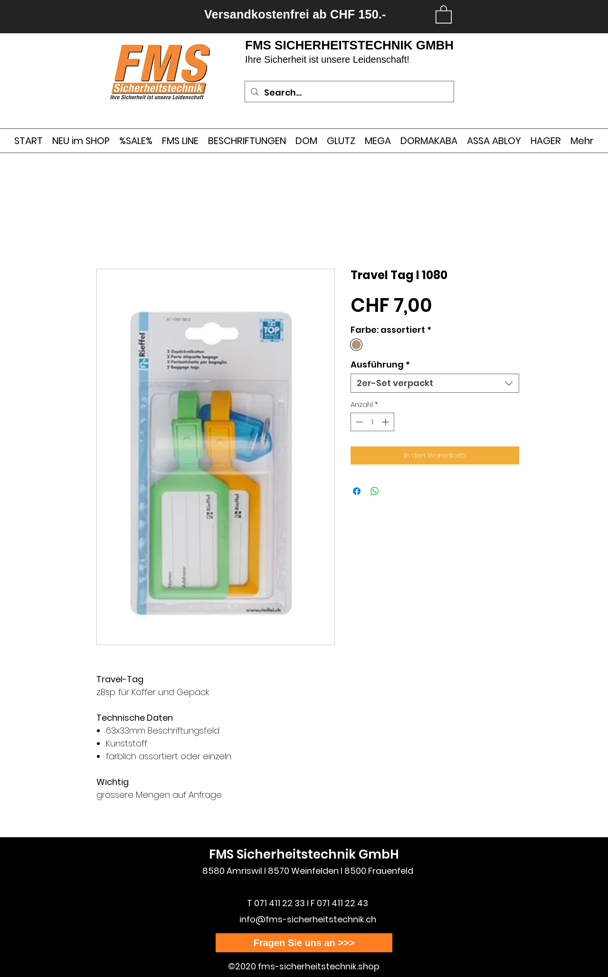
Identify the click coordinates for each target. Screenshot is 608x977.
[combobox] (435, 383)
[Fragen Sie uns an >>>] (304, 942)
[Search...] (349, 92)
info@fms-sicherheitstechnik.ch (307, 919)
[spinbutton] (372, 422)
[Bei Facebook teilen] (356, 491)
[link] (444, 13)
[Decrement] (358, 422)
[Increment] (386, 422)
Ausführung (380, 364)
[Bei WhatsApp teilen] (374, 491)
